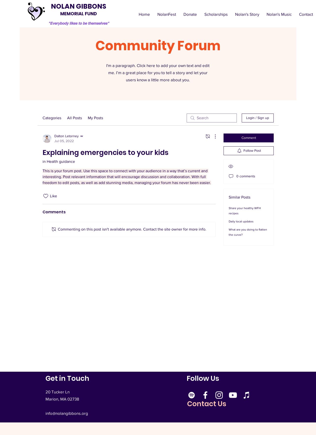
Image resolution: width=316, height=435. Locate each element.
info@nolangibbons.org (66, 413)
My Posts (95, 118)
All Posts (74, 118)
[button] (279, 14)
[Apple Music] (247, 395)
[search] (212, 118)
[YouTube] (233, 395)
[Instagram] (219, 395)
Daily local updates (241, 221)
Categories (52, 118)
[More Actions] (213, 136)
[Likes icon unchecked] (46, 196)
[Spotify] (191, 395)
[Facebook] (205, 395)
